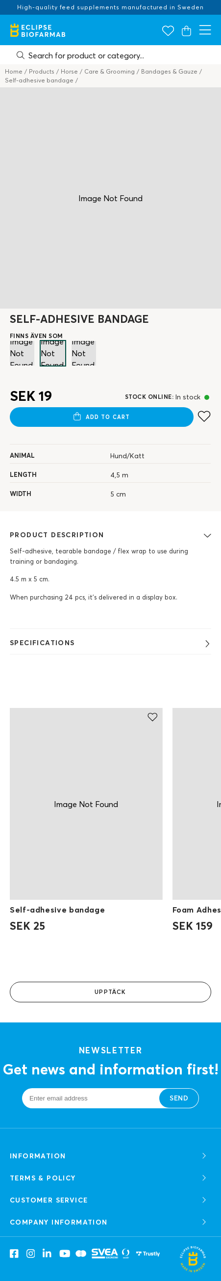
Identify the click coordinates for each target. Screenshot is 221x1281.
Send (179, 1098)
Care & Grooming (109, 71)
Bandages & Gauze (169, 71)
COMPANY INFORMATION (109, 1222)
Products (41, 71)
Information (109, 1156)
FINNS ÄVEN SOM (36, 336)
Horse (69, 71)
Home (14, 71)
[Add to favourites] (204, 416)
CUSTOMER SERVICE (109, 1200)
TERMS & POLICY (109, 1178)
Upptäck (110, 991)
